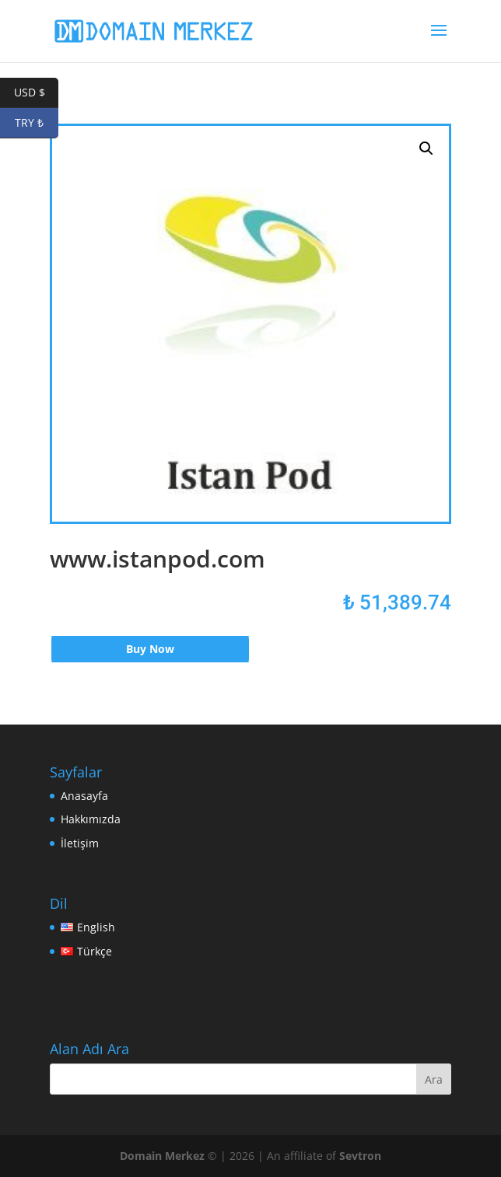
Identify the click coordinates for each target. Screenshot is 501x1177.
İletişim (80, 843)
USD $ (36, 93)
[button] (426, 148)
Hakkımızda (91, 819)
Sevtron (360, 1155)
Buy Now (150, 648)
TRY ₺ (36, 123)
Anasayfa (84, 795)
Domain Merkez (162, 1155)
